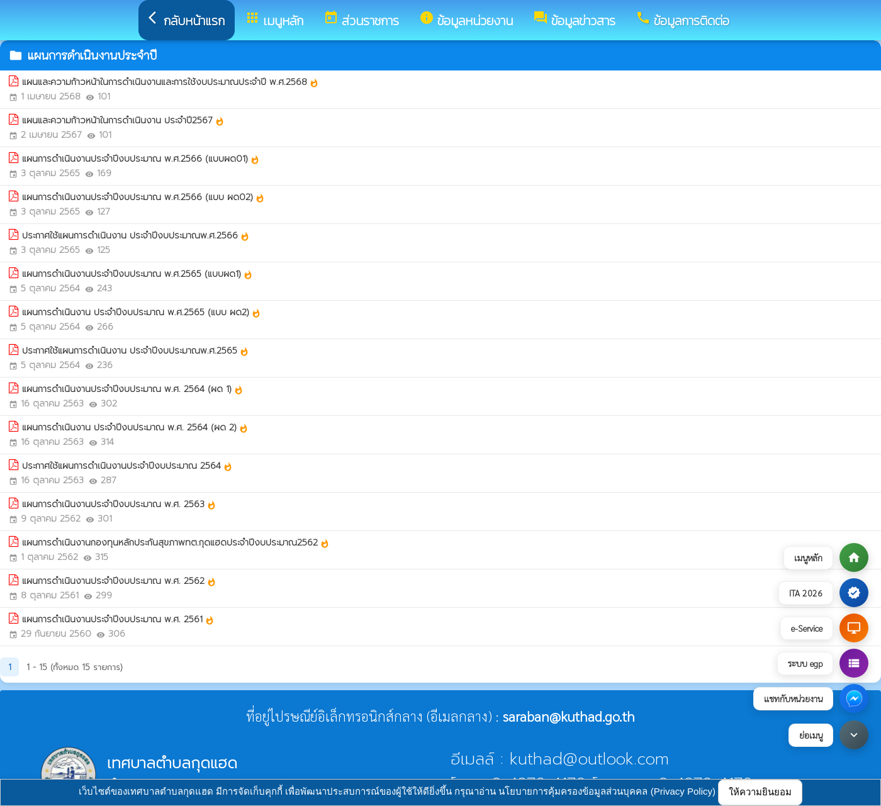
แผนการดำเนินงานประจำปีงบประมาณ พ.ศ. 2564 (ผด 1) (133, 389)
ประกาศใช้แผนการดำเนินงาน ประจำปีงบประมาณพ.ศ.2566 (136, 235)
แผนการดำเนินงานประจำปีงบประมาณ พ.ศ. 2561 (118, 619)
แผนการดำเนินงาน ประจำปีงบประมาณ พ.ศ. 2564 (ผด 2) (135, 427)
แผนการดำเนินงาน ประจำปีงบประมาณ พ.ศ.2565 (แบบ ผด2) (141, 312)
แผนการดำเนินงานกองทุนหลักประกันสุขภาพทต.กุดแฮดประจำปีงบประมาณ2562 (176, 542)
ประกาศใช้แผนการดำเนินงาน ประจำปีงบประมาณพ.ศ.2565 (135, 350)
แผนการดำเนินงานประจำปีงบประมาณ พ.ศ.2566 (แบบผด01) (141, 158)
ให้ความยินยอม (760, 791)
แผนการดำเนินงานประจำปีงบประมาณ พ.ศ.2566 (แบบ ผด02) (143, 197)
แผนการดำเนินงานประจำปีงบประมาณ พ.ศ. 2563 (119, 504)
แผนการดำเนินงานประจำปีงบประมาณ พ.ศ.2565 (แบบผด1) (137, 274)
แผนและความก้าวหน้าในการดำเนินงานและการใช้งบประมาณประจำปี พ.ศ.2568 (170, 82)
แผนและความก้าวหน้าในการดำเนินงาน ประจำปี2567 (123, 120)
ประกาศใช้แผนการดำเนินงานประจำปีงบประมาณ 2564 (127, 466)
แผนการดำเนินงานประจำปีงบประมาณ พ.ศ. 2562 (119, 581)
